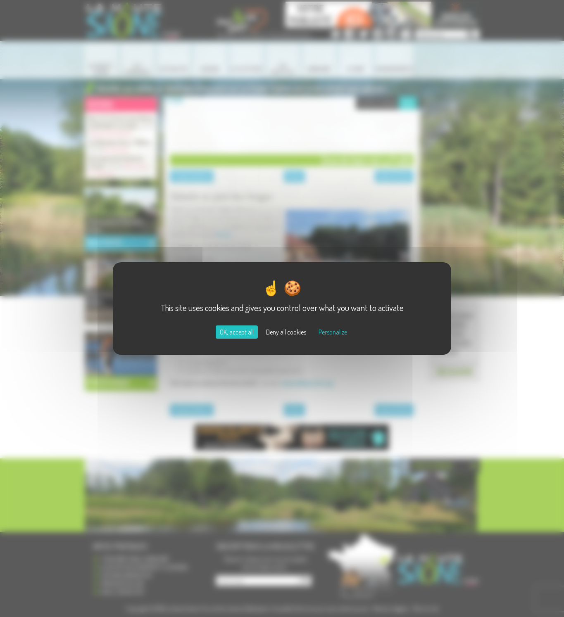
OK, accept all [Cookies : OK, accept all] (237, 332)
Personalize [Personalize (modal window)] (333, 332)
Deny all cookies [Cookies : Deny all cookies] (286, 332)
